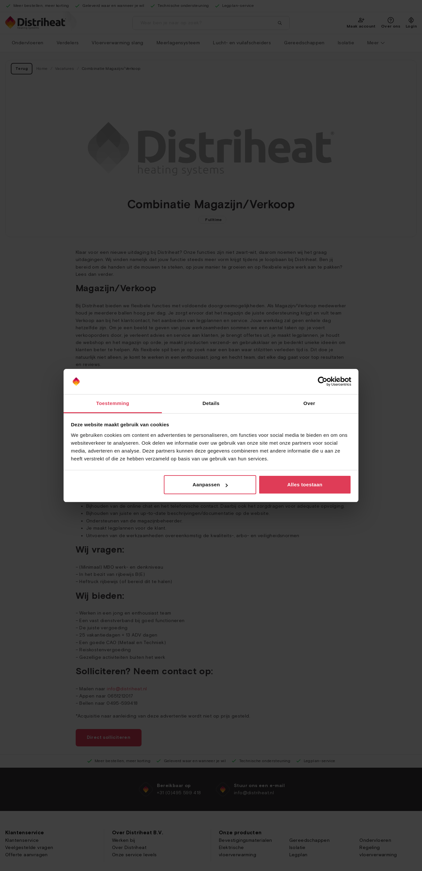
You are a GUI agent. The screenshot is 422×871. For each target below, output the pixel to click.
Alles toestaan (304, 484)
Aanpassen (210, 484)
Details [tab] (211, 403)
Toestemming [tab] (112, 403)
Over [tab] (309, 403)
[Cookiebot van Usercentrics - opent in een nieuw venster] (322, 382)
